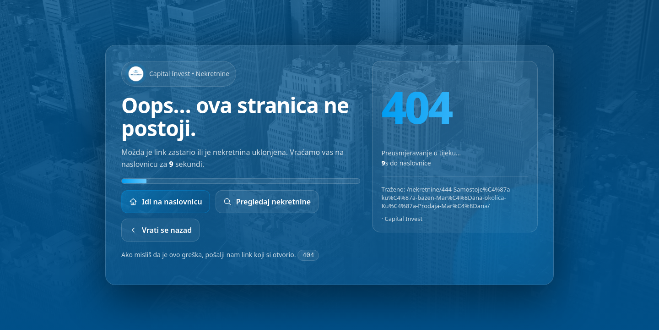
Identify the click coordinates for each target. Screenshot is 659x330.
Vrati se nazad (160, 231)
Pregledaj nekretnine (267, 202)
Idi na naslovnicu (165, 202)
